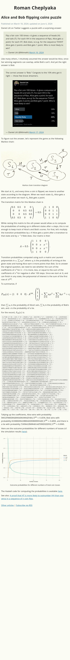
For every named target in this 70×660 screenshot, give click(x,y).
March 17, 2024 (36, 132)
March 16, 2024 (36, 52)
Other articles (7, 505)
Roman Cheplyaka (35, 7)
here (24, 431)
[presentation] (13, 191)
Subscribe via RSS (24, 505)
